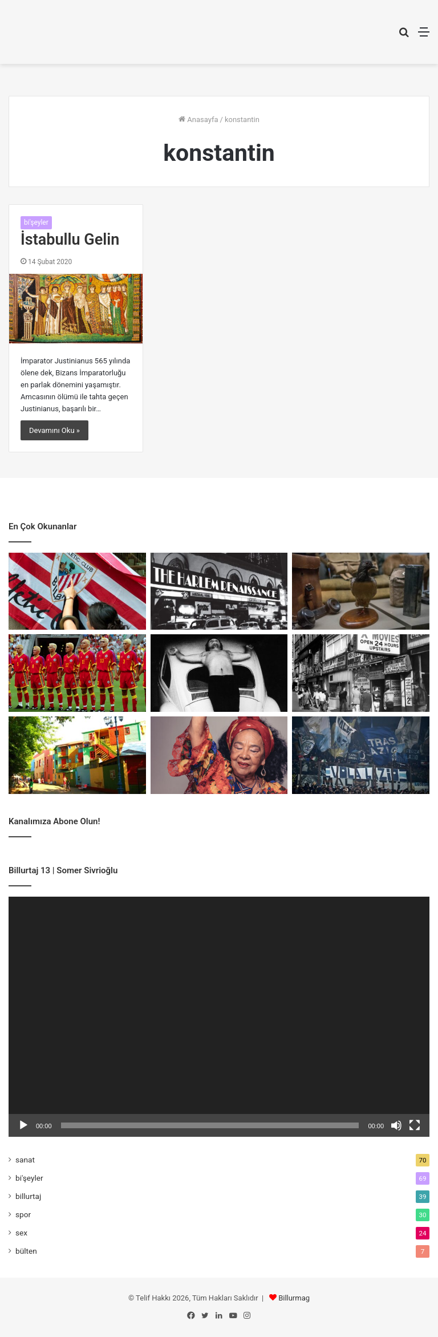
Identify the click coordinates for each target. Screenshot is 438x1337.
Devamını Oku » (54, 430)
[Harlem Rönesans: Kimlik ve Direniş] (219, 591)
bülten (26, 1250)
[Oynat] (23, 1125)
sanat (25, 1159)
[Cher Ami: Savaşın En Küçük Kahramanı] (360, 591)
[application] (219, 1017)
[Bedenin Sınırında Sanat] (219, 673)
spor (23, 1214)
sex (21, 1232)
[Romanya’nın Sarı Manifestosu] (77, 673)
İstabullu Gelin (70, 239)
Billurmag (294, 1298)
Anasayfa (198, 119)
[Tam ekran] (414, 1125)
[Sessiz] (396, 1125)
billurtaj (28, 1196)
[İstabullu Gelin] (76, 308)
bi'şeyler (36, 222)
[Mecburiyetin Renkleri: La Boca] (77, 755)
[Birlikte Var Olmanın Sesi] (219, 755)
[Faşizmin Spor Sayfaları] (360, 755)
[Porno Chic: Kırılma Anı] (360, 673)
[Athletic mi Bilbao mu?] (77, 591)
